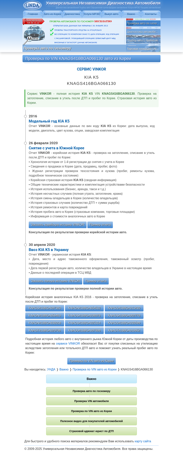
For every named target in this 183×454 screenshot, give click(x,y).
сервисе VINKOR (68, 343)
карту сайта (143, 441)
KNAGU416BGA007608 (84, 330)
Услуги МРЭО (91, 13)
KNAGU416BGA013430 (124, 308)
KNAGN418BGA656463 (45, 315)
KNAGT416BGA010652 (124, 330)
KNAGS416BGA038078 (84, 315)
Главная (33, 13)
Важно (131, 13)
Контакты (150, 13)
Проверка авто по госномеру (91, 391)
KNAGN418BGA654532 (84, 308)
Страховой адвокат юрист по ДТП (91, 431)
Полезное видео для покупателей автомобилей (91, 421)
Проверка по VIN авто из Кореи (91, 361)
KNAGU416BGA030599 (124, 323)
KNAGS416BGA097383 (45, 308)
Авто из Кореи (52, 13)
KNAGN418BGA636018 (45, 323)
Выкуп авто (111, 13)
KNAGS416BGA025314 (84, 323)
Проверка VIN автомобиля (91, 401)
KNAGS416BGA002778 (124, 315)
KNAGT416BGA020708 (45, 330)
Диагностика (72, 13)
